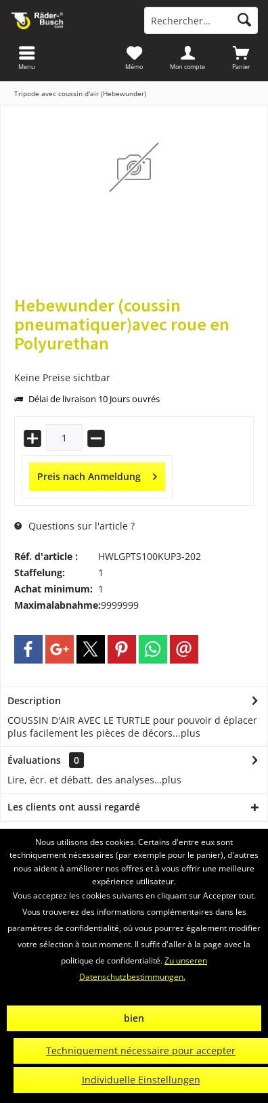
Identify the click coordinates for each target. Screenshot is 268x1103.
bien (134, 1018)
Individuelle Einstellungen (141, 1079)
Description (34, 700)
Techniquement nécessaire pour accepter (141, 1050)
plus (190, 733)
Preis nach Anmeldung (97, 474)
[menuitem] (241, 57)
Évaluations (34, 760)
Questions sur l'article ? (74, 525)
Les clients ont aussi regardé (73, 806)
